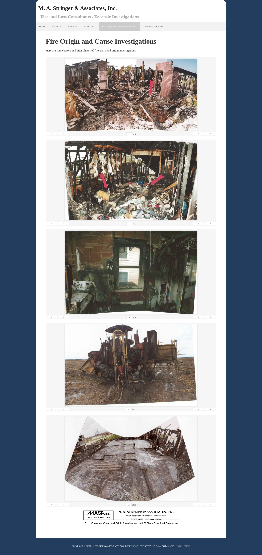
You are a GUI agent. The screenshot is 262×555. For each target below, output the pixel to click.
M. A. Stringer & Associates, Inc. (80, 8)
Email (187, 546)
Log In (179, 546)
